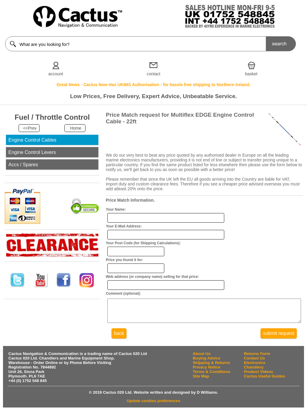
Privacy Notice (206, 371)
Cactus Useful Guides (264, 380)
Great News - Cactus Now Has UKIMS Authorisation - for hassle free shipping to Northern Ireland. (154, 84)
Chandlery (253, 371)
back (119, 337)
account (55, 73)
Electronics (254, 367)
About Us (201, 358)
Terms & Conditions (212, 376)
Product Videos (258, 376)
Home (75, 128)
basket (251, 73)
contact (153, 73)
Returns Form (257, 358)
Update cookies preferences (153, 405)
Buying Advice (206, 362)
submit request (278, 337)
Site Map (201, 380)
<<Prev (30, 128)
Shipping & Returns (211, 367)
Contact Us (254, 362)
